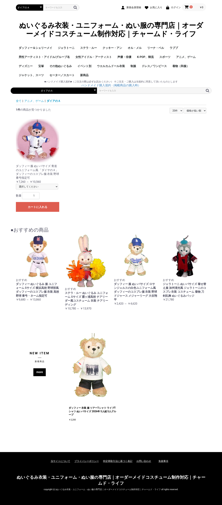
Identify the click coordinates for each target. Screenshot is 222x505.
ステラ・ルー (88, 48)
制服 (133, 66)
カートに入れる (37, 207)
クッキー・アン (112, 48)
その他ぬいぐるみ (60, 66)
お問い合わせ (143, 461)
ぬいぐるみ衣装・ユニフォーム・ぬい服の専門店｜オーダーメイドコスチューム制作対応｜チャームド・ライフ (111, 29)
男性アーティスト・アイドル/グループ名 (44, 57)
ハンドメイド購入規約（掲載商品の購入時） (111, 85)
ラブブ (174, 48)
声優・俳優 (124, 57)
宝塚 (41, 66)
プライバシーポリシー (86, 461)
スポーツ (164, 57)
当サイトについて (60, 461)
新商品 (84, 75)
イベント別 (84, 66)
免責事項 (163, 461)
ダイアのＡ (54, 101)
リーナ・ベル (155, 48)
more (39, 372)
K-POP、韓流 (145, 57)
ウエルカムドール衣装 (111, 66)
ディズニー (26, 66)
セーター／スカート (62, 75)
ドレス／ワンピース (154, 66)
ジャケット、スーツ (31, 75)
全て (18, 101)
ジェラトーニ (66, 48)
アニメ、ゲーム (186, 57)
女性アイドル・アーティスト (93, 57)
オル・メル (135, 48)
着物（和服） (180, 66)
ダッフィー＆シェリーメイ (35, 48)
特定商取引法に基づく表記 (117, 461)
